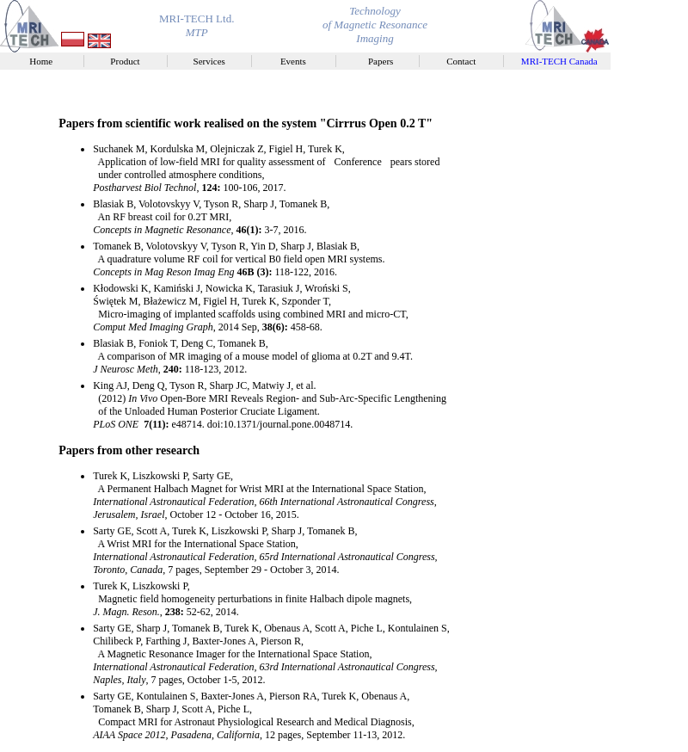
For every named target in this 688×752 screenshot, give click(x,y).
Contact (465, 61)
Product (129, 61)
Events (298, 61)
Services (214, 61)
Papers (382, 61)
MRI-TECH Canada (561, 61)
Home (45, 61)
